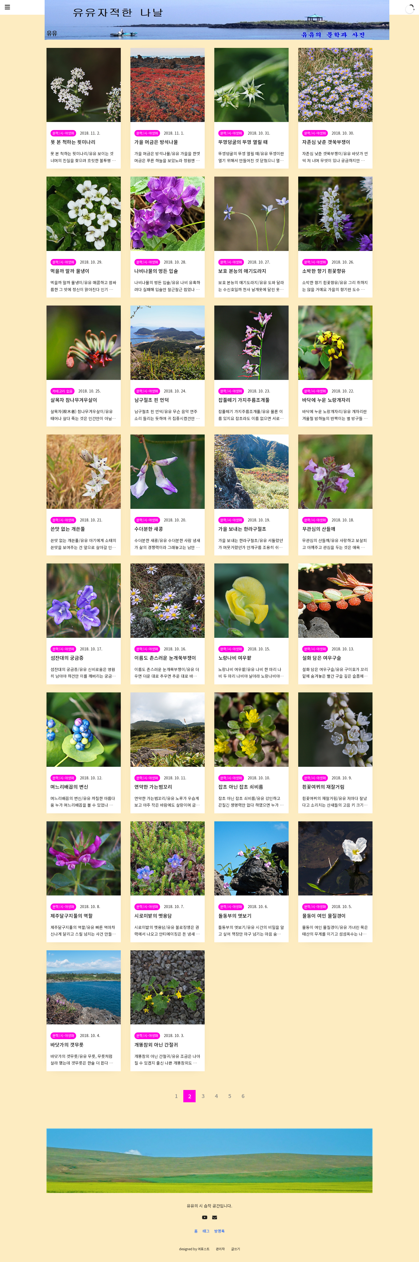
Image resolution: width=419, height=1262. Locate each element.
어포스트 (204, 1248)
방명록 (219, 1231)
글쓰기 (235, 1248)
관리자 (220, 1248)
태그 (206, 1231)
